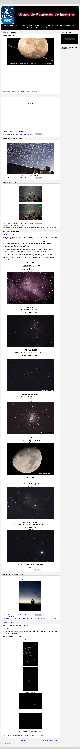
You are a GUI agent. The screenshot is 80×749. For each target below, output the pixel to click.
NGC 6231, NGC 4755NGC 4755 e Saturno (15, 625)
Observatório (16, 225)
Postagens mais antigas (50, 740)
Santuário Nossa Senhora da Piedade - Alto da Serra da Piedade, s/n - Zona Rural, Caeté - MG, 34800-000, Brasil (31, 227)
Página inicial (23, 740)
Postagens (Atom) (11, 743)
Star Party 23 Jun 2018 (9, 234)
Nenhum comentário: (25, 91)
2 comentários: (28, 569)
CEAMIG (67, 27)
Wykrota (21, 225)
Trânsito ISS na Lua (8, 35)
